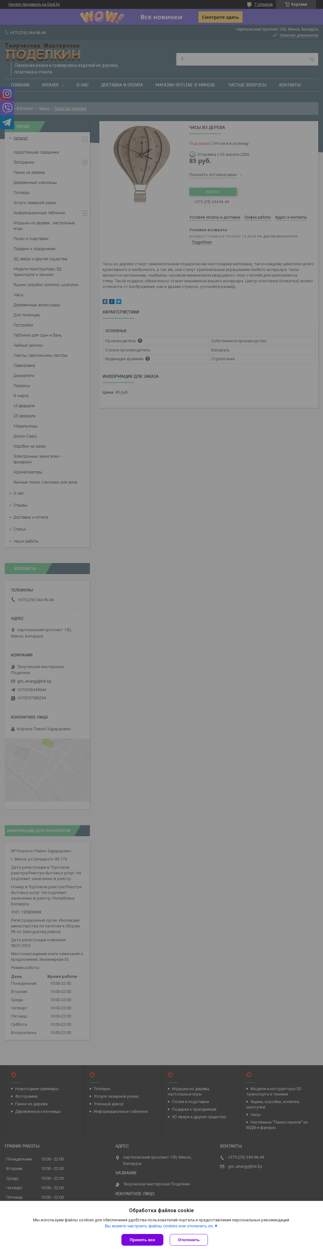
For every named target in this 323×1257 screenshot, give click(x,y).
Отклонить (189, 1239)
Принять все (142, 1239)
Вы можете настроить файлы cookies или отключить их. (159, 1226)
